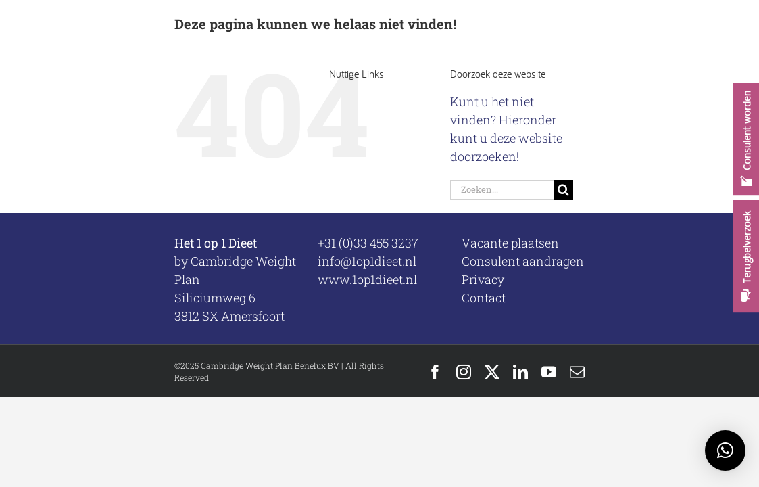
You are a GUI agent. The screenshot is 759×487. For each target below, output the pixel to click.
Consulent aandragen (523, 261)
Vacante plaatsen (510, 243)
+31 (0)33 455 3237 (368, 243)
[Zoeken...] (502, 190)
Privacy (483, 279)
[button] (725, 450)
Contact (484, 297)
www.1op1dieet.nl (367, 279)
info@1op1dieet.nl (367, 261)
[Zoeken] (563, 190)
